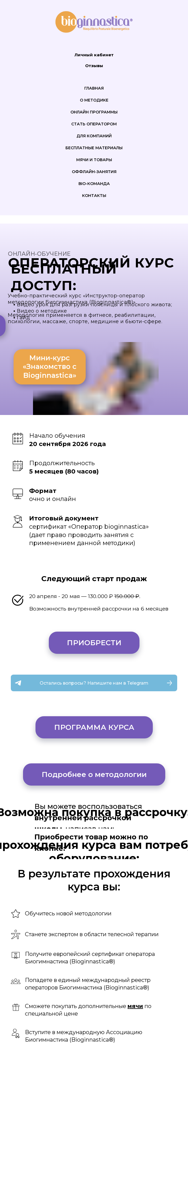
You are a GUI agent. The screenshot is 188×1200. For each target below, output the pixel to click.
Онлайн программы (94, 112)
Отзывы (94, 65)
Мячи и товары (94, 159)
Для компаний (94, 135)
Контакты (94, 195)
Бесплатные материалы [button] (94, 147)
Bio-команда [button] (94, 183)
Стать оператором (94, 123)
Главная (94, 88)
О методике (94, 100)
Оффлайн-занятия (94, 171)
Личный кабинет (94, 54)
